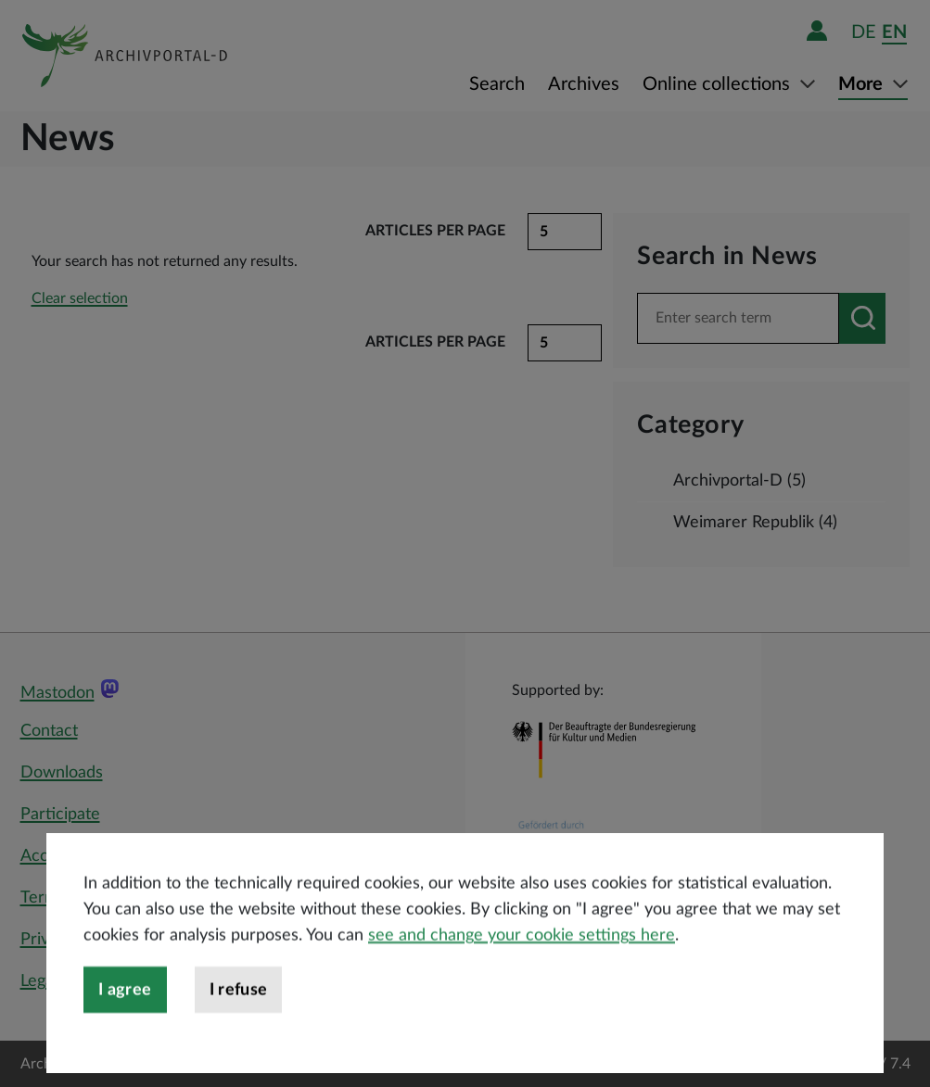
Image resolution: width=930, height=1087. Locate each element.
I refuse (239, 1020)
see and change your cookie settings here (521, 965)
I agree (125, 1020)
